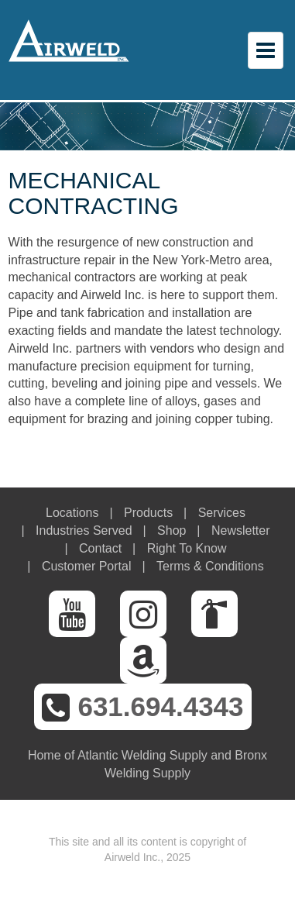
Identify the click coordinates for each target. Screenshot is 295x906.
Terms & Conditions (210, 566)
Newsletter (240, 530)
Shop (171, 530)
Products (148, 512)
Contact (100, 548)
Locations (72, 512)
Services (221, 512)
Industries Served (84, 530)
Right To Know (187, 548)
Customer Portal (87, 566)
